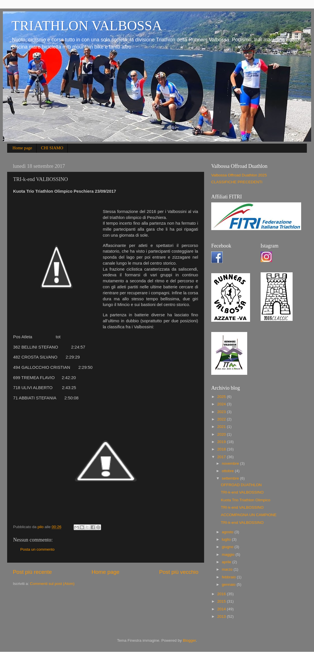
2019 (222, 442)
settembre (231, 478)
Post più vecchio (178, 572)
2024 (222, 404)
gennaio (229, 584)
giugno (228, 547)
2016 (222, 594)
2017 (222, 457)
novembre (231, 463)
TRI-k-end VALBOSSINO (242, 492)
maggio (229, 554)
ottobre (228, 471)
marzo (228, 569)
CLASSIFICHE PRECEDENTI (236, 182)
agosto (228, 532)
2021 (222, 426)
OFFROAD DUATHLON (241, 485)
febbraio (229, 577)
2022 (222, 419)
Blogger (189, 640)
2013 (222, 616)
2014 (222, 609)
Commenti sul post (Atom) (52, 583)
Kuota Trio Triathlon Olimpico (245, 500)
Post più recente (32, 572)
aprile (227, 562)
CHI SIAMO (52, 148)
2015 (222, 601)
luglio (227, 539)
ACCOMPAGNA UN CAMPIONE (249, 515)
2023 (222, 412)
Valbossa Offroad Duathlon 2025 (239, 175)
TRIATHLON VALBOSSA (86, 25)
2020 (222, 434)
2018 (222, 449)
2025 (222, 397)
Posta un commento (37, 549)
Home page (22, 148)
